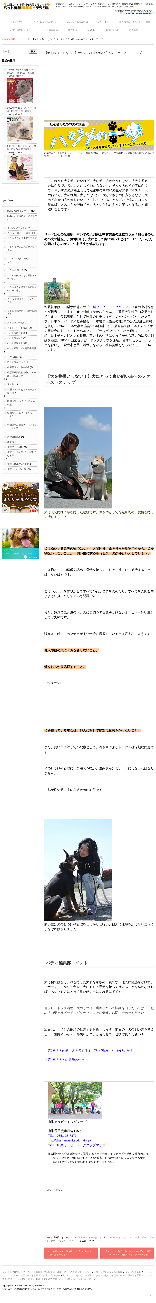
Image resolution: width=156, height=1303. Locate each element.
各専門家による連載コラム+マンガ (74, 1272)
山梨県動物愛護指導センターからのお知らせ (21, 374)
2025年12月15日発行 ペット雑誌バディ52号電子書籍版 (21, 71)
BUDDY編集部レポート (19, 211)
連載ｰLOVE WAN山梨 (18, 464)
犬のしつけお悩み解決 (77, 21)
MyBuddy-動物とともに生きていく (22, 218)
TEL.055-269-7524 (127, 13)
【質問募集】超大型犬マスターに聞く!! (54, 1279)
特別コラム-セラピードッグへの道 (22, 403)
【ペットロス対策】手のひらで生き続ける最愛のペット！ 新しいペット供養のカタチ (128, 1253)
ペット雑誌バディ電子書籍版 (21, 348)
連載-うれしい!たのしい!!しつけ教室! (21, 454)
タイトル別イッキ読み (107, 1275)
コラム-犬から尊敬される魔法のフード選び (22, 289)
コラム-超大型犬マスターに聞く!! (22, 312)
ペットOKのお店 (16, 1275)
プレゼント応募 (25, 1279)
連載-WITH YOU (15, 447)
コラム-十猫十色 (15, 270)
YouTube (91, 30)
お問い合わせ (112, 30)
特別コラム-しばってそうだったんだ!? (22, 391)
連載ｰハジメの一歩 (87, 1237)
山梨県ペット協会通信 (18, 367)
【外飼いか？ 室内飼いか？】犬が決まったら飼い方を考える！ (71, 1253)
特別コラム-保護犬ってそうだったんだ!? (22, 426)
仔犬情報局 (12, 357)
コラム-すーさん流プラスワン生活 (22, 248)
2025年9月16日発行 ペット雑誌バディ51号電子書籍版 (21, 109)
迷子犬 (10, 441)
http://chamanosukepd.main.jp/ (69, 1140)
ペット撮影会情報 (16, 333)
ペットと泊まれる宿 (37, 1275)
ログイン (149, 1295)
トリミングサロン (102, 1272)
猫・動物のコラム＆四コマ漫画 (134, 21)
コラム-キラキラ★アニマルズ (22, 238)
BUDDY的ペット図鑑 (130, 1275)
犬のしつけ (67, 1240)
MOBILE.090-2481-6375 (145, 13)
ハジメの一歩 (133, 1237)
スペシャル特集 (15, 322)
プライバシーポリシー (87, 1279)
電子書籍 (72, 30)
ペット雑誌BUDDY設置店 (42, 1272)
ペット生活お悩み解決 (45, 21)
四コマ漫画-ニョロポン (18, 362)
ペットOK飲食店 (133, 1272)
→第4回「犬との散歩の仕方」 (66, 1059)
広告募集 (133, 30)
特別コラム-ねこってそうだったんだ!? (22, 415)
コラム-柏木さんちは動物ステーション (22, 277)
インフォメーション (17, 227)
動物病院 (118, 1272)
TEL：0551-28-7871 (62, 1135)
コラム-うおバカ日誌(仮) (19, 233)
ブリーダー (54, 1275)
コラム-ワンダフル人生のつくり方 (22, 260)
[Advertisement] (99, 84)
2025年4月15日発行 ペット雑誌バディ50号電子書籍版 (21, 148)
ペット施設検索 (50, 30)
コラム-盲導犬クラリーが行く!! (20, 301)
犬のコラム (103, 21)
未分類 (10, 384)
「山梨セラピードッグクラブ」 (108, 307)
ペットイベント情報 (17, 327)
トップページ (16, 21)
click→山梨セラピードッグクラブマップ (76, 1145)
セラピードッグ (117, 1237)
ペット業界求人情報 (17, 343)
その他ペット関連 (85, 1275)
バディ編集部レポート (21, 30)
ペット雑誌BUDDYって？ (14, 1272)
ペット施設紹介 (15, 338)
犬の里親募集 (14, 436)
